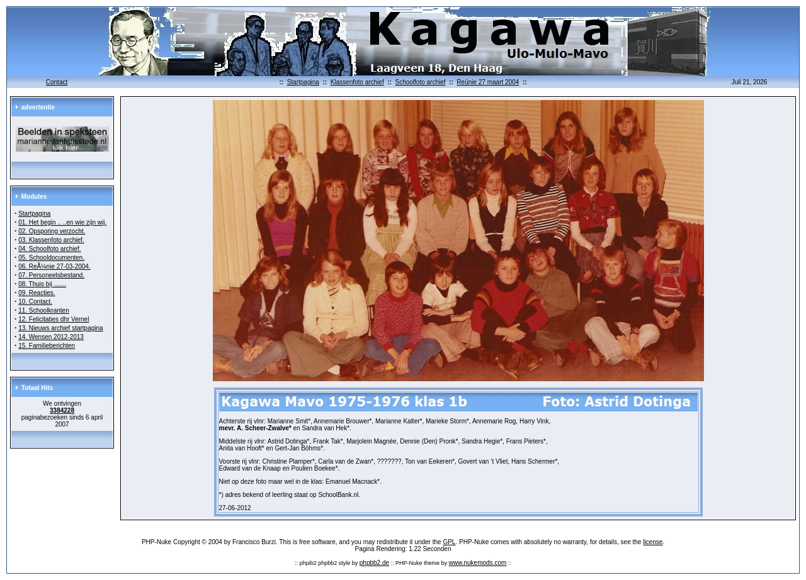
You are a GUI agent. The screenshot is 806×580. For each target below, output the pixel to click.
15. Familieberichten (46, 345)
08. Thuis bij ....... (42, 284)
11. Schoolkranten (43, 310)
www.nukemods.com (478, 562)
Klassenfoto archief (357, 82)
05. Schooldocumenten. (51, 257)
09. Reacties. (36, 292)
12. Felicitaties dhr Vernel (53, 319)
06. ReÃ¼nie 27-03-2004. (54, 266)
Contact (56, 82)
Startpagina (303, 82)
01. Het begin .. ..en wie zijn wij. (62, 222)
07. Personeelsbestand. (51, 275)
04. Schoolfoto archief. (49, 248)
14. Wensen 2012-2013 (51, 336)
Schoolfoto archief (420, 82)
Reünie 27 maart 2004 (488, 82)
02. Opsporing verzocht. (51, 231)
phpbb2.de (374, 562)
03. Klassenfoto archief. (51, 240)
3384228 (62, 410)
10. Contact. (35, 301)
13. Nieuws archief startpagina (60, 328)
